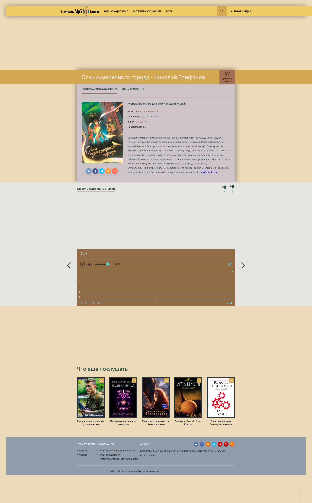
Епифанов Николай (147, 111)
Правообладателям (110, 454)
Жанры (83, 454)
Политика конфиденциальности (117, 450)
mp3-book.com (209, 172)
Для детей (158, 103)
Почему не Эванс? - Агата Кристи (188, 422)
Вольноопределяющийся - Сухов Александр (91, 422)
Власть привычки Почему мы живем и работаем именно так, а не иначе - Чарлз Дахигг (220, 422)
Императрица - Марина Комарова (123, 422)
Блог (169, 11)
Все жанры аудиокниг (146, 11)
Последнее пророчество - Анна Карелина (156, 422)
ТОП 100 (83, 450)
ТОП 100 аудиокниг (116, 11)
